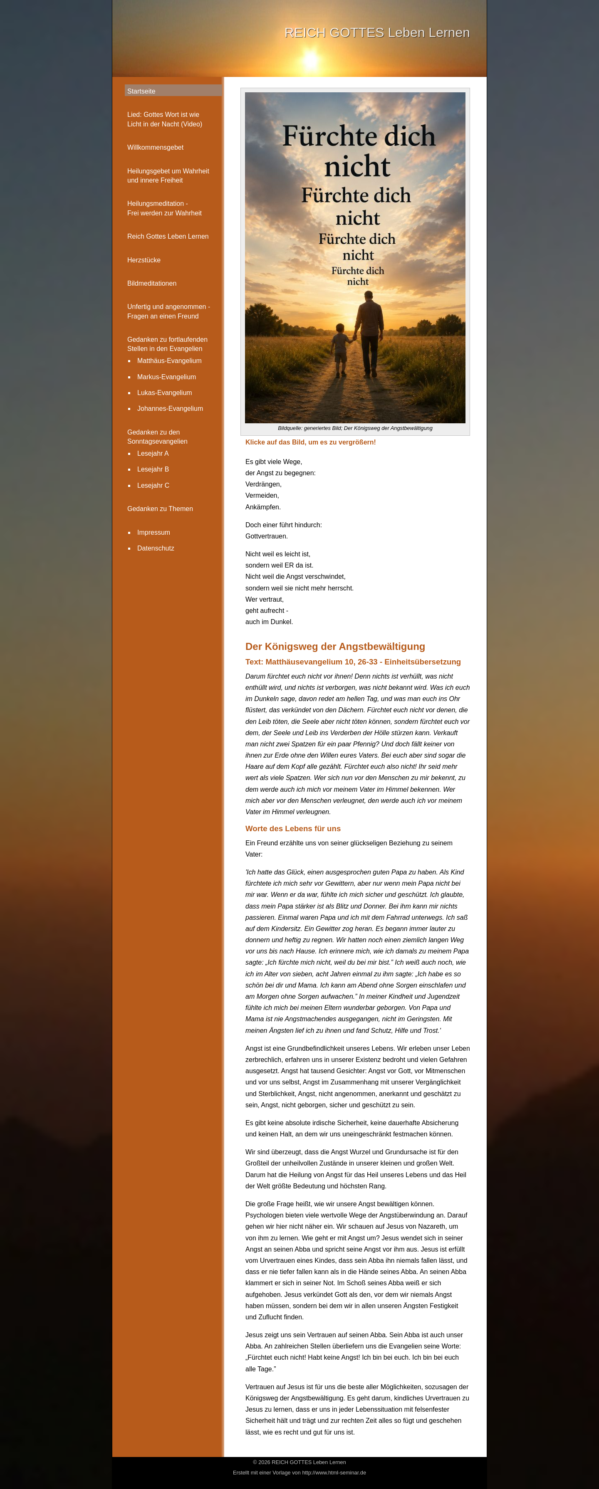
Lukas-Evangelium (164, 392)
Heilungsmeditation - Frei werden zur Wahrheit (164, 208)
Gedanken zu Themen (160, 508)
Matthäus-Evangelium (169, 360)
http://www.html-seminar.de (334, 1472)
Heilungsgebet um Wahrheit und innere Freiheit (168, 176)
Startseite (141, 91)
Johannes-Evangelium (170, 408)
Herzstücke (144, 260)
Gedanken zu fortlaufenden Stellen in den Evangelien (167, 344)
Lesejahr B (153, 469)
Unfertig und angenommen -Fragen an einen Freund (168, 311)
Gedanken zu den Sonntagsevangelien (157, 437)
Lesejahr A (153, 453)
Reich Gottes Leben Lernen (168, 236)
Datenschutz (155, 548)
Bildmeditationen (151, 283)
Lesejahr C (153, 485)
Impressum (153, 532)
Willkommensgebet (155, 147)
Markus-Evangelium (166, 376)
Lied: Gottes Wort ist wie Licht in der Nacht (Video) (164, 119)
